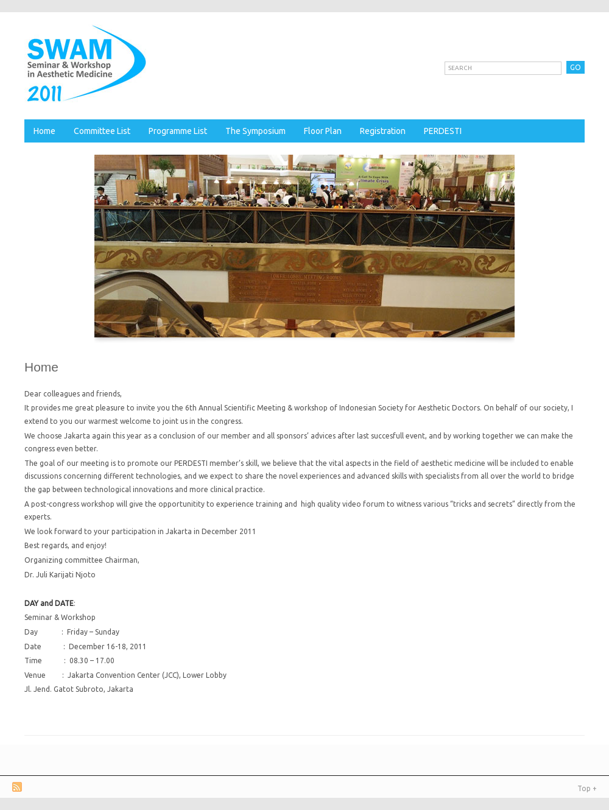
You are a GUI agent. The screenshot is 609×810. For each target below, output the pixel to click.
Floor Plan (323, 131)
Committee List (102, 131)
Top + (587, 788)
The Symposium (255, 131)
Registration (383, 131)
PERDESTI (443, 131)
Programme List (178, 131)
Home (44, 131)
